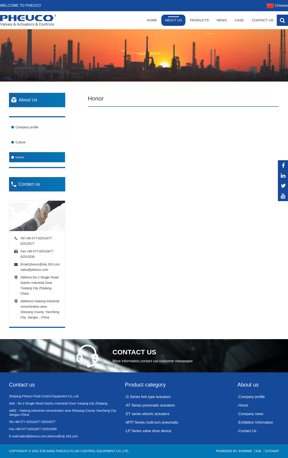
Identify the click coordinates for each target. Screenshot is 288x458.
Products (199, 20)
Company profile (27, 127)
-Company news (250, 414)
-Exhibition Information (255, 422)
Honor (20, 157)
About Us (173, 20)
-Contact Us (246, 431)
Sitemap (272, 451)
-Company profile (251, 397)
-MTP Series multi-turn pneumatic (151, 422)
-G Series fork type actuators (148, 397)
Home (152, 20)
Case (239, 20)
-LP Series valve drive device (148, 431)
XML (258, 451)
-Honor (242, 405)
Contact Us (262, 20)
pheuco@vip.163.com (44, 264)
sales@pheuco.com (34, 269)
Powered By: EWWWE (234, 451)
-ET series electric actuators (147, 414)
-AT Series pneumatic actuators (150, 405)
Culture (21, 142)
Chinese (277, 5)
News (222, 20)
